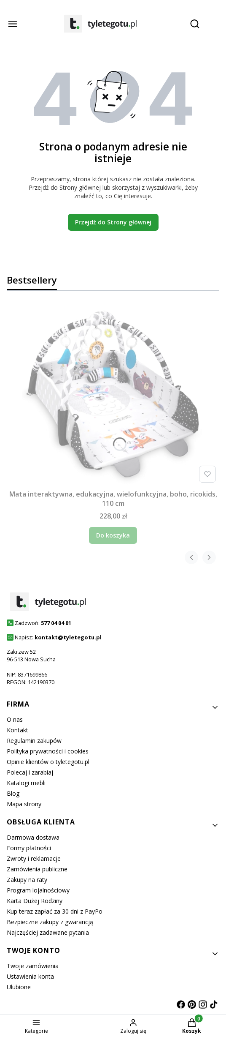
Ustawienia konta (30, 976)
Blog (13, 793)
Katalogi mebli (26, 783)
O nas (15, 719)
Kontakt (17, 730)
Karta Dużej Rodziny (34, 901)
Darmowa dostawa (33, 837)
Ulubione (19, 987)
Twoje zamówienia (33, 966)
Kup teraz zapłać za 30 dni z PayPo (54, 911)
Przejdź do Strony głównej (113, 222)
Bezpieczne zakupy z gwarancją (50, 922)
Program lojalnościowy (38, 890)
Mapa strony (24, 804)
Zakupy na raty (27, 880)
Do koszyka (113, 535)
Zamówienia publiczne (37, 869)
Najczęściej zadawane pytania (48, 932)
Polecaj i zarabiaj (30, 772)
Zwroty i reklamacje (34, 858)
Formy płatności (29, 848)
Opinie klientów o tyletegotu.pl (48, 762)
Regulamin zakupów (34, 741)
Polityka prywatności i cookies (48, 751)
